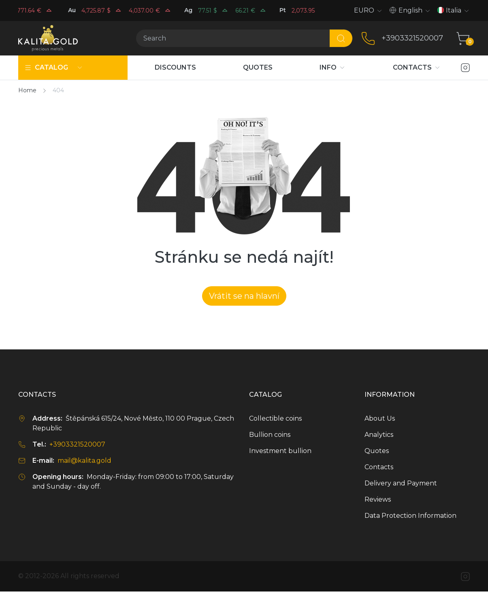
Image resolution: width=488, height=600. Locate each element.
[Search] (233, 38)
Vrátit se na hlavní (244, 296)
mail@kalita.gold (84, 460)
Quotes (376, 451)
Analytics (378, 434)
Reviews (377, 499)
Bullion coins (269, 434)
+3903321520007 (412, 38)
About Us (379, 418)
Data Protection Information (410, 515)
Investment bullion (280, 451)
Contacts (378, 467)
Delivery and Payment (400, 483)
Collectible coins (275, 418)
